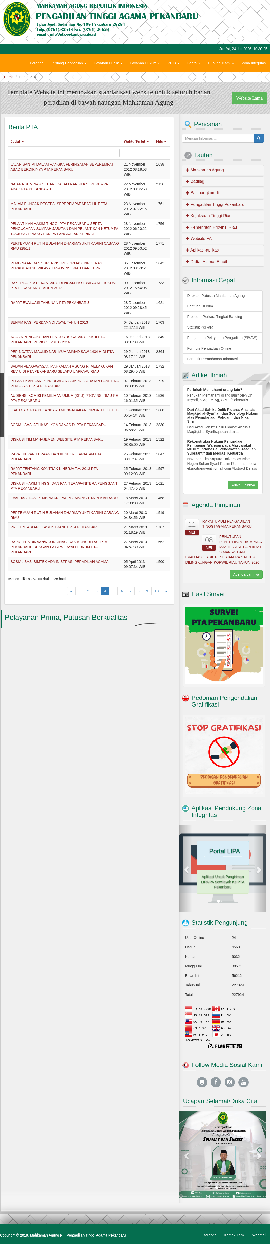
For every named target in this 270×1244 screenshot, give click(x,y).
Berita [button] (193, 63)
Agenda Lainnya (246, 574)
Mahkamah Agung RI (47, 1235)
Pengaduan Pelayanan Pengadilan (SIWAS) (222, 338)
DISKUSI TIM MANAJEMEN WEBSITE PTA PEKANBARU (57, 439)
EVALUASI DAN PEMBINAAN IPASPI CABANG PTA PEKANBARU (64, 498)
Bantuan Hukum (200, 306)
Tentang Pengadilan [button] (69, 63)
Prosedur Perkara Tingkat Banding (214, 317)
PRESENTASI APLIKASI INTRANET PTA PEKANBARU (55, 527)
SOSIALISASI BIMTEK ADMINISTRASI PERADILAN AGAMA (60, 562)
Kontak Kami (234, 1235)
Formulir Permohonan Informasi (212, 359)
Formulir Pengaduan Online (209, 348)
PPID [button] (173, 63)
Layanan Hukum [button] (145, 63)
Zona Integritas (254, 63)
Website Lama (249, 98)
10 (157, 591)
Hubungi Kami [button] (221, 63)
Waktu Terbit (136, 141)
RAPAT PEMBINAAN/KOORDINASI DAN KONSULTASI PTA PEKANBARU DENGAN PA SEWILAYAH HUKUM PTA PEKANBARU (59, 547)
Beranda (36, 63)
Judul (17, 141)
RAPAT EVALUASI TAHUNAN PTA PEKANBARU (50, 303)
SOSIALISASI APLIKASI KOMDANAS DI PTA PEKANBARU (58, 425)
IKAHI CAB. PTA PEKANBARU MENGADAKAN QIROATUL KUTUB (65, 410)
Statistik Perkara (200, 327)
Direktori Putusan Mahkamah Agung (216, 296)
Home (9, 77)
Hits (161, 141)
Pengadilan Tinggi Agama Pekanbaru (96, 1235)
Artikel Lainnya (243, 485)
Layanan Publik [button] (108, 63)
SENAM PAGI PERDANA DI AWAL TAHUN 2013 (49, 322)
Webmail (259, 1235)
